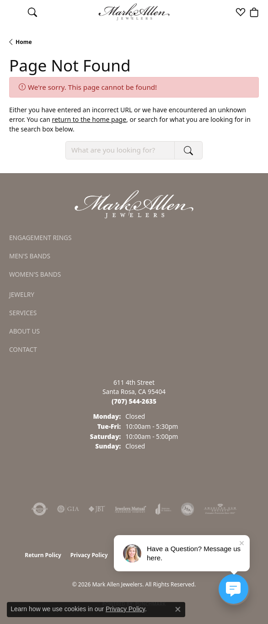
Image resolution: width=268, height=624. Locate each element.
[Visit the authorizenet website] (39, 509)
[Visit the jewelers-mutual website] (130, 509)
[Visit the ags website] (220, 509)
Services (23, 312)
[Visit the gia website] (68, 509)
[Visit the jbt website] (97, 509)
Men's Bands (29, 256)
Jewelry (21, 294)
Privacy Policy (89, 555)
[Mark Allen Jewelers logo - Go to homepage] (134, 12)
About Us (24, 331)
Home (24, 42)
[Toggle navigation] (14, 12)
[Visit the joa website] (163, 509)
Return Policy (43, 555)
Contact (23, 349)
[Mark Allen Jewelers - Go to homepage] (134, 203)
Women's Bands (35, 274)
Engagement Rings (40, 237)
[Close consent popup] (178, 609)
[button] (32, 12)
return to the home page (89, 119)
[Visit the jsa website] (187, 509)
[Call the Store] (134, 401)
